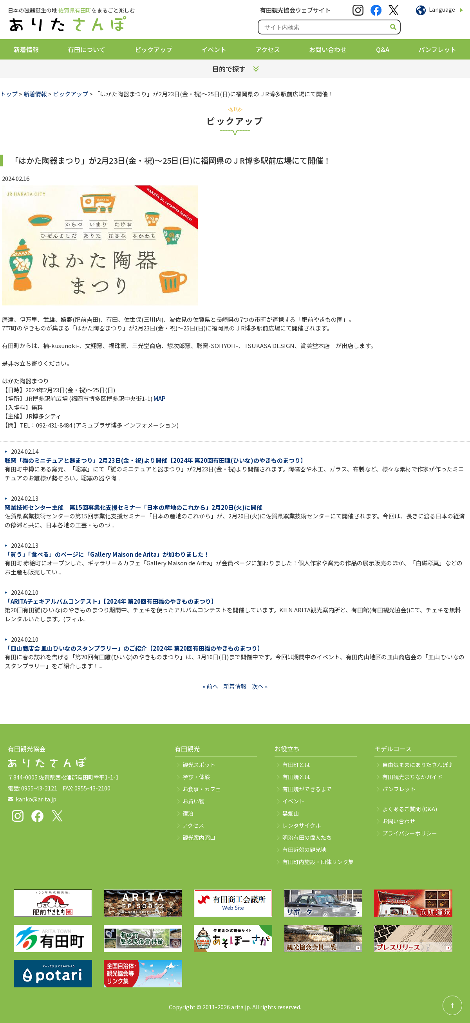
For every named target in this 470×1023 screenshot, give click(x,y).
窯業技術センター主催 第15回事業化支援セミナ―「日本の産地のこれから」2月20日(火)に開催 (133, 507)
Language (442, 9)
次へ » (260, 686)
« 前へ (210, 686)
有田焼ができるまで (307, 789)
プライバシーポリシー (409, 833)
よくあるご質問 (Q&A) (409, 809)
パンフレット (437, 49)
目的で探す (229, 69)
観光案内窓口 (199, 837)
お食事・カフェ (202, 789)
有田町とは (296, 765)
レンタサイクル (301, 825)
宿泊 (188, 813)
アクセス (267, 49)
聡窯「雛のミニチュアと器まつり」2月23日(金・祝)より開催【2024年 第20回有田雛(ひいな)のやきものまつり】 (155, 460)
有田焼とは (296, 777)
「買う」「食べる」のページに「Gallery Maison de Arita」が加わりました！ (107, 554)
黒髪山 (290, 813)
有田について (86, 49)
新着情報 (26, 49)
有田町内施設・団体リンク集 (318, 862)
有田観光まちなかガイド (412, 777)
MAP (159, 398)
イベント (213, 49)
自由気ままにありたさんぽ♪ (418, 765)
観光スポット (199, 765)
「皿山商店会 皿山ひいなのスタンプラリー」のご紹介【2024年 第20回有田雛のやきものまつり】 (134, 648)
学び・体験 (196, 777)
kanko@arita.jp (36, 799)
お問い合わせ (328, 49)
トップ (9, 94)
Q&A (382, 49)
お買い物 (193, 801)
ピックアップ (153, 49)
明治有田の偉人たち (307, 837)
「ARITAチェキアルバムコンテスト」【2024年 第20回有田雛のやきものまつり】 (111, 601)
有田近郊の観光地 (304, 849)
